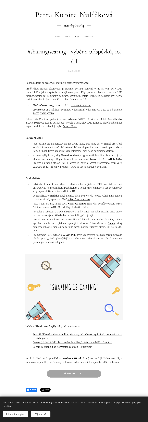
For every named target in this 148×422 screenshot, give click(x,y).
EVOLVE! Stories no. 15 (89, 119)
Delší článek (70, 187)
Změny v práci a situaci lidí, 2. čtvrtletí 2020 (59, 162)
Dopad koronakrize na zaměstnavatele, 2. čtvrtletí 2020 (89, 159)
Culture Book (70, 126)
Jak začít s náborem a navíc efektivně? (54, 211)
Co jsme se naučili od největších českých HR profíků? (62, 346)
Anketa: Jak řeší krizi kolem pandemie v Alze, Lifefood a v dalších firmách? (72, 342)
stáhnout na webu (81, 105)
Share (31, 390)
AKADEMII (69, 235)
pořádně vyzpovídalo (78, 199)
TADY (36, 113)
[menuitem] (68, 37)
